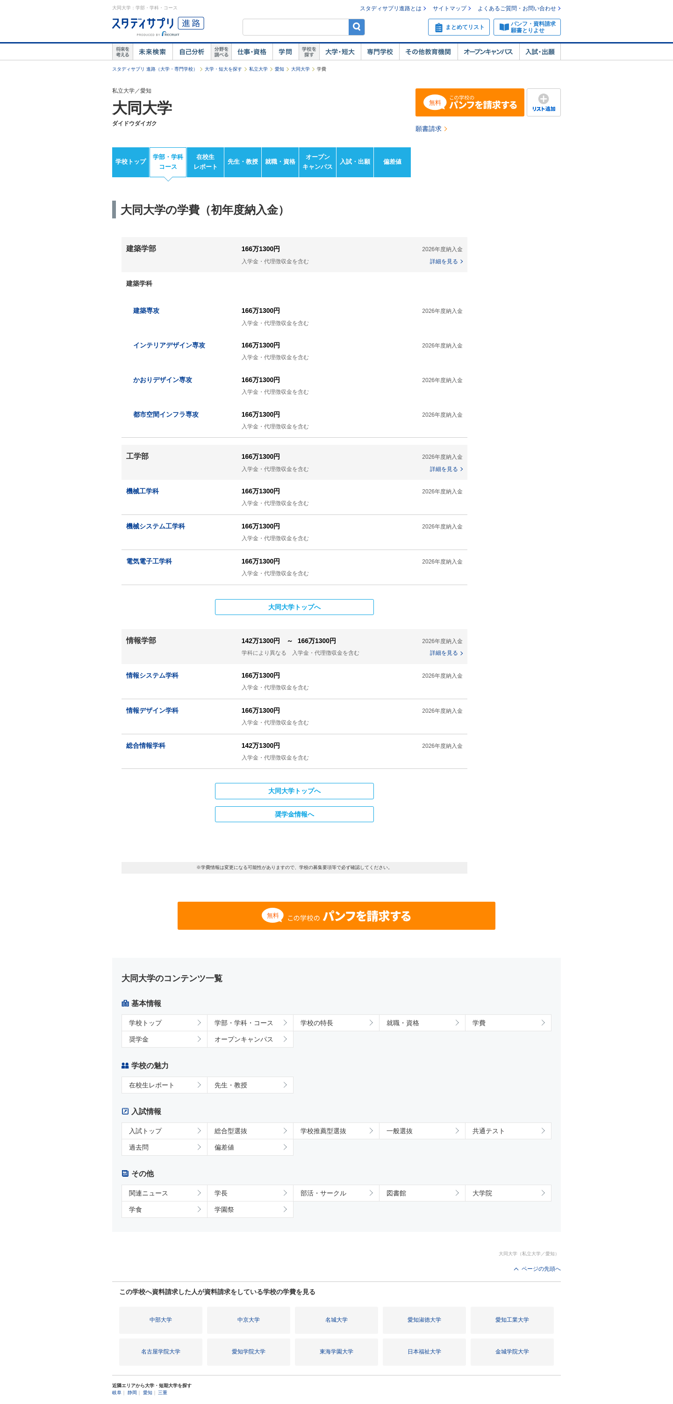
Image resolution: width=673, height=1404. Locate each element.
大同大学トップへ (294, 607)
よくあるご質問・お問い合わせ (517, 8)
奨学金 (139, 1039)
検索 (357, 27)
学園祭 (224, 1209)
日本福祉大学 (424, 1351)
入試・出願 (540, 51)
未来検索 (152, 51)
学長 (221, 1193)
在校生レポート (205, 161)
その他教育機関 (428, 51)
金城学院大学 (512, 1351)
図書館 (396, 1193)
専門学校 (380, 51)
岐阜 (117, 1392)
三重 (162, 1392)
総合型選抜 (231, 1131)
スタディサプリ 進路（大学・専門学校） (155, 69)
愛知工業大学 (512, 1320)
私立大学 (258, 69)
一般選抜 (400, 1131)
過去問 (139, 1147)
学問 (285, 51)
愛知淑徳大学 (424, 1320)
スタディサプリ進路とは (391, 8)
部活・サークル (323, 1193)
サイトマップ (449, 8)
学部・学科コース (168, 161)
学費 (479, 1023)
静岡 (132, 1392)
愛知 (279, 69)
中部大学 (161, 1320)
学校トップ (130, 161)
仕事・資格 (251, 51)
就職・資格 (280, 161)
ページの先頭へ (541, 1269)
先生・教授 (243, 161)
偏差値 (392, 161)
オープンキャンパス (488, 51)
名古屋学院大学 (160, 1351)
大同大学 (300, 69)
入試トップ (145, 1131)
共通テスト (489, 1131)
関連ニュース (148, 1193)
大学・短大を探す (223, 69)
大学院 (482, 1193)
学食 (135, 1209)
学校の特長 (317, 1023)
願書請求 (428, 128)
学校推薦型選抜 (323, 1131)
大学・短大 (340, 51)
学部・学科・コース (244, 1023)
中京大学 (248, 1320)
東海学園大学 (336, 1351)
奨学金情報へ (294, 814)
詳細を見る (444, 261)
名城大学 (336, 1320)
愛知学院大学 (248, 1351)
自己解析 (191, 51)
